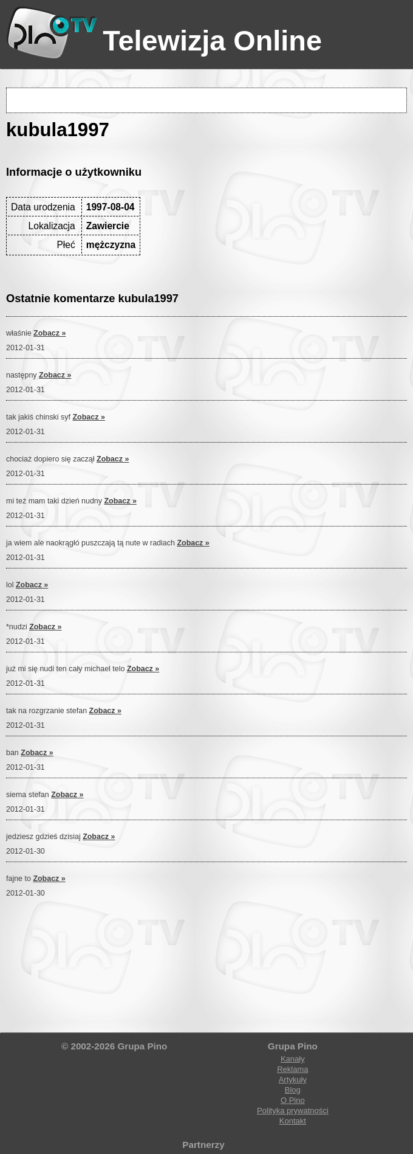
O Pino (293, 1100)
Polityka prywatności (293, 1110)
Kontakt (292, 1120)
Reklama (292, 1069)
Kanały (293, 1058)
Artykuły (293, 1079)
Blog (293, 1089)
